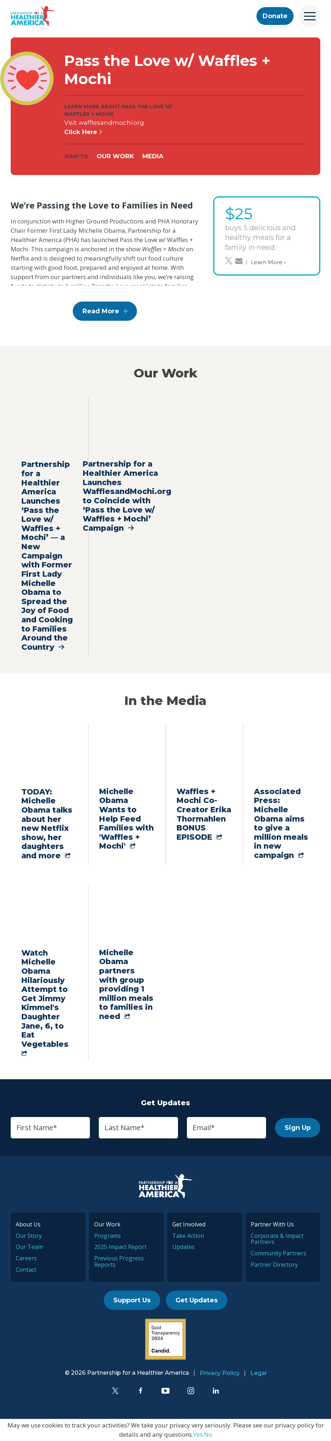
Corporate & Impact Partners (277, 1239)
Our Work (115, 156)
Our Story (29, 1236)
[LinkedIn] (216, 1391)
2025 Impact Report (120, 1247)
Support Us (132, 1300)
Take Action (188, 1236)
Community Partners (278, 1253)
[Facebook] (140, 1391)
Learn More (268, 262)
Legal (258, 1373)
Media (152, 156)
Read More (100, 311)
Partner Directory (274, 1264)
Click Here (83, 131)
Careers (26, 1258)
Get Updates (196, 1300)
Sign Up (298, 1128)
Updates (183, 1247)
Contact (26, 1269)
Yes (198, 1434)
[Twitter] (115, 1391)
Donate (275, 16)
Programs (107, 1236)
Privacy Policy (220, 1373)
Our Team (29, 1247)
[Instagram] (191, 1391)
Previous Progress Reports (119, 1261)
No (208, 1434)
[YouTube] (165, 1391)
